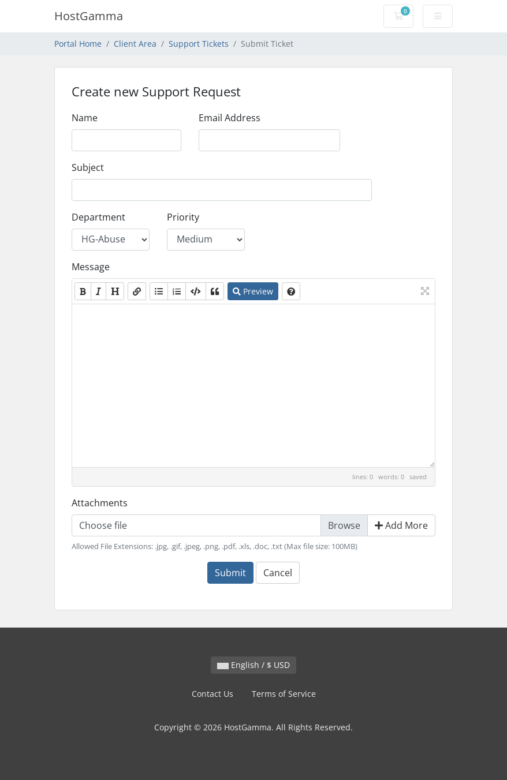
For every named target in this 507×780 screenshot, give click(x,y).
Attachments (100, 503)
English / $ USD (253, 664)
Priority (183, 217)
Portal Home (78, 43)
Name (85, 117)
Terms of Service (284, 693)
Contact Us (212, 693)
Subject (88, 167)
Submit (230, 572)
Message (91, 266)
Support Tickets (199, 43)
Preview (253, 291)
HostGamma (88, 16)
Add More (401, 525)
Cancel (277, 572)
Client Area (135, 43)
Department (98, 217)
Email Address (229, 117)
